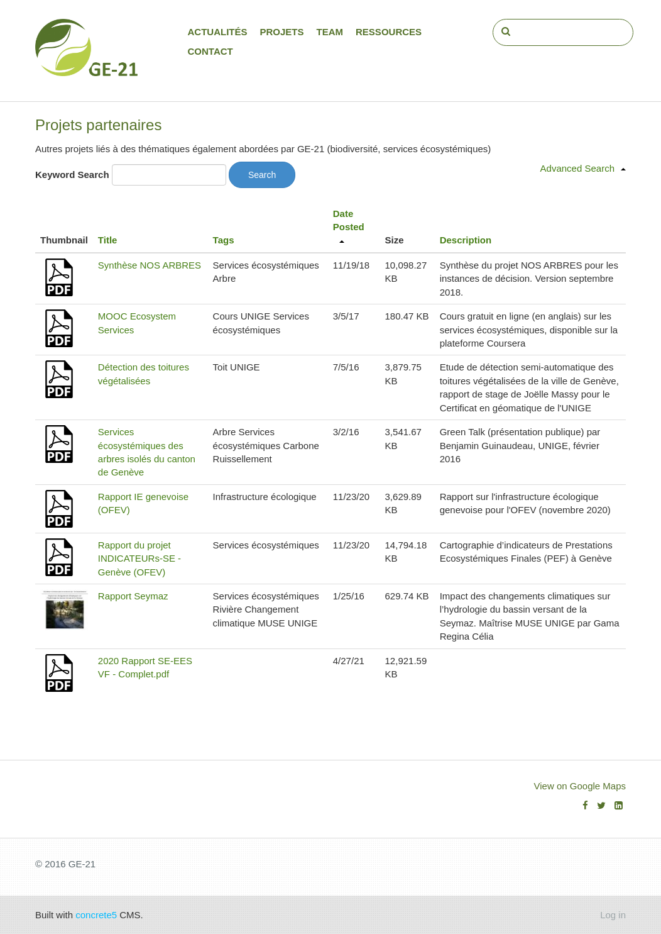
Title (107, 240)
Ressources (389, 31)
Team (330, 31)
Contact (210, 51)
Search (262, 175)
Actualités (218, 31)
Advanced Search (577, 168)
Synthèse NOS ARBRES (149, 265)
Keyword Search (72, 174)
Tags (223, 240)
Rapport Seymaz (133, 596)
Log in (613, 914)
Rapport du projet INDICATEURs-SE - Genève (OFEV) (139, 558)
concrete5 (96, 914)
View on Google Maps (580, 786)
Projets (282, 31)
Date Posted (348, 220)
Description (466, 240)
